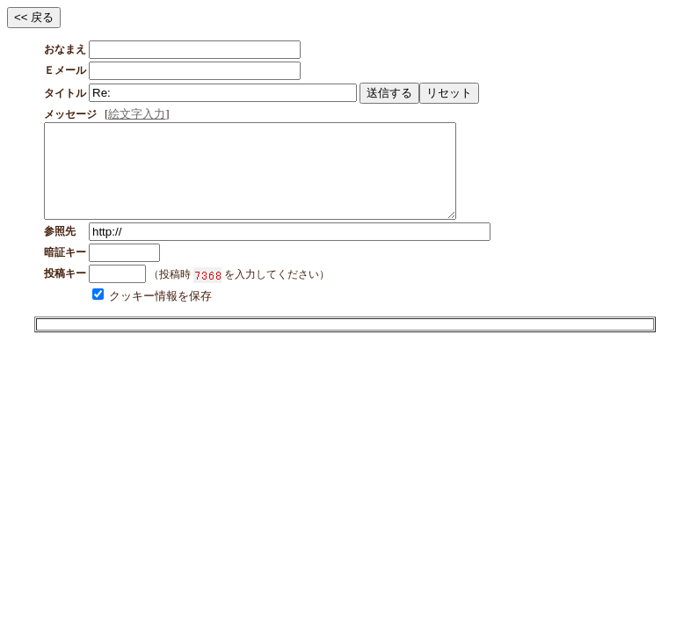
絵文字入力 (136, 113)
